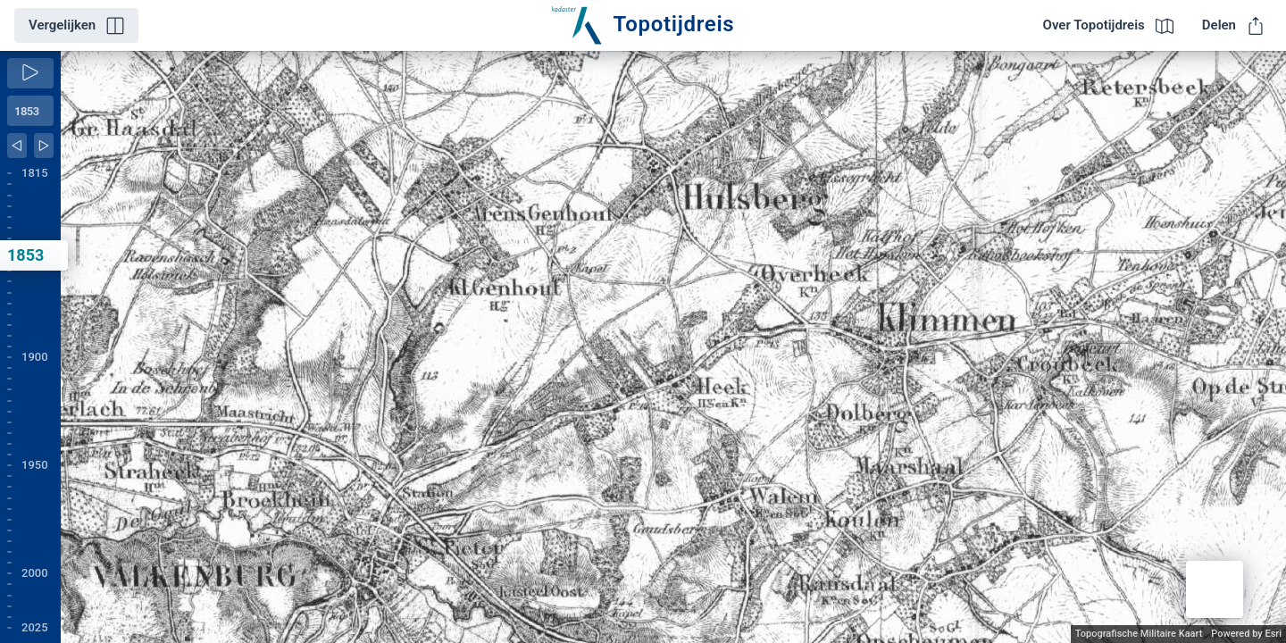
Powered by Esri (1246, 633)
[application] (673, 347)
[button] (1214, 589)
